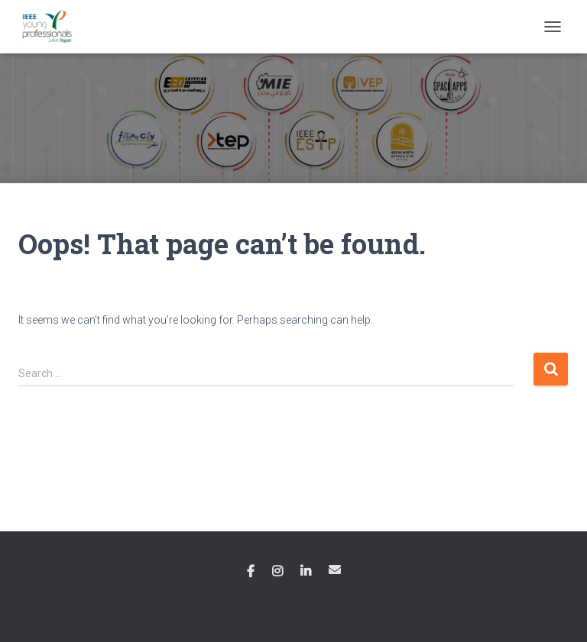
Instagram (277, 571)
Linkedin (306, 571)
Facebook (250, 571)
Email (335, 569)
